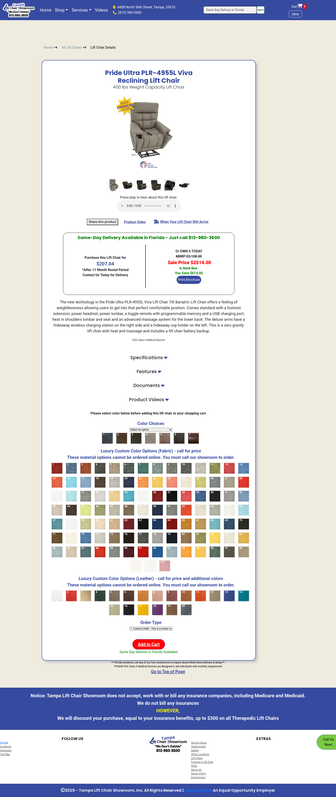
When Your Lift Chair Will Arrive (181, 222)
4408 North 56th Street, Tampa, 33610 (146, 7)
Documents (148, 385)
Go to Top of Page (168, 671)
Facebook (5, 746)
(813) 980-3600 (129, 13)
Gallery (195, 750)
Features (148, 371)
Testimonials (198, 746)
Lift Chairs (197, 758)
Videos (101, 10)
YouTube (5, 754)
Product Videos (149, 399)
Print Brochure (189, 280)
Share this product (102, 222)
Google (4, 742)
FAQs (194, 765)
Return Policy (198, 773)
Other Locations (200, 754)
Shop (60, 10)
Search (260, 10)
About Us (196, 769)
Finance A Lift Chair (202, 762)
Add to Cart (149, 644)
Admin (295, 13)
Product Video (135, 222)
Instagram (6, 750)
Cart (299, 6)
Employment (198, 777)
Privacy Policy (198, 790)
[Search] (229, 10)
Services (80, 10)
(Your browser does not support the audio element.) (149, 206)
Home (45, 10)
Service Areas (199, 742)
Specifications (148, 357)
